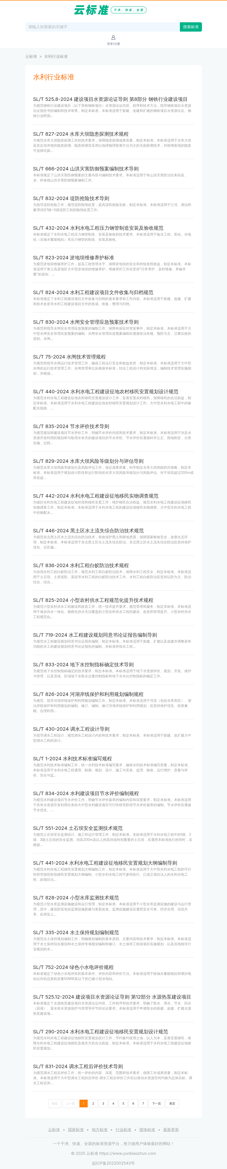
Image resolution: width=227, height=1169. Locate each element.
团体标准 (147, 1129)
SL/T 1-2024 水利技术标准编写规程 (72, 759)
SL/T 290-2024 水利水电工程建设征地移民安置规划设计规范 (100, 1032)
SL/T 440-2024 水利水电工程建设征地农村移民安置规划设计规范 (105, 391)
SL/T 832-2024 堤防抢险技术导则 (71, 198)
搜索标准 (191, 27)
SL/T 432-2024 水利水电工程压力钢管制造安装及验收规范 (98, 228)
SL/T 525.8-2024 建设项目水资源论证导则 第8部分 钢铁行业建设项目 (110, 99)
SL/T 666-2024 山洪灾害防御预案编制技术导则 (86, 169)
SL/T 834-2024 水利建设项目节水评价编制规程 (86, 793)
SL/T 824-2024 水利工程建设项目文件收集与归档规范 (93, 292)
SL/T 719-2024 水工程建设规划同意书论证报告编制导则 (95, 635)
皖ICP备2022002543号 (113, 1163)
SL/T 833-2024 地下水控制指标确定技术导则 (83, 665)
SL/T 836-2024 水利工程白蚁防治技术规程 (81, 565)
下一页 (156, 1103)
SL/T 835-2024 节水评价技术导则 (71, 426)
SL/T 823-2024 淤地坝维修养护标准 (73, 258)
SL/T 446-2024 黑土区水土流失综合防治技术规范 (88, 531)
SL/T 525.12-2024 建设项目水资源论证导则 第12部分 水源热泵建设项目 (112, 997)
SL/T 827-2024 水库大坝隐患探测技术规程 (81, 134)
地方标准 (99, 1129)
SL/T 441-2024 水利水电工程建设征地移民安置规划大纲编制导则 (105, 863)
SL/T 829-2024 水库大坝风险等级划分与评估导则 (88, 461)
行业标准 (123, 1129)
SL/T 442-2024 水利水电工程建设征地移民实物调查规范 (96, 496)
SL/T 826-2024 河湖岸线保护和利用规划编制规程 (88, 694)
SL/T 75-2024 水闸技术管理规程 (69, 357)
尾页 (172, 1103)
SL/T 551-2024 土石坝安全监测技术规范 (78, 828)
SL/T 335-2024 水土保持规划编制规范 (76, 932)
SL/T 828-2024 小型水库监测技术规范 (76, 898)
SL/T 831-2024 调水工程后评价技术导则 (78, 1066)
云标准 (31, 56)
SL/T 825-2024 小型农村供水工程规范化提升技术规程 (93, 600)
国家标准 (76, 1129)
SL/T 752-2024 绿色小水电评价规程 (73, 967)
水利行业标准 (56, 56)
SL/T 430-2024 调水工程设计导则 (71, 729)
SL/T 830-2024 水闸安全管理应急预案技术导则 (86, 322)
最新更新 (171, 1129)
